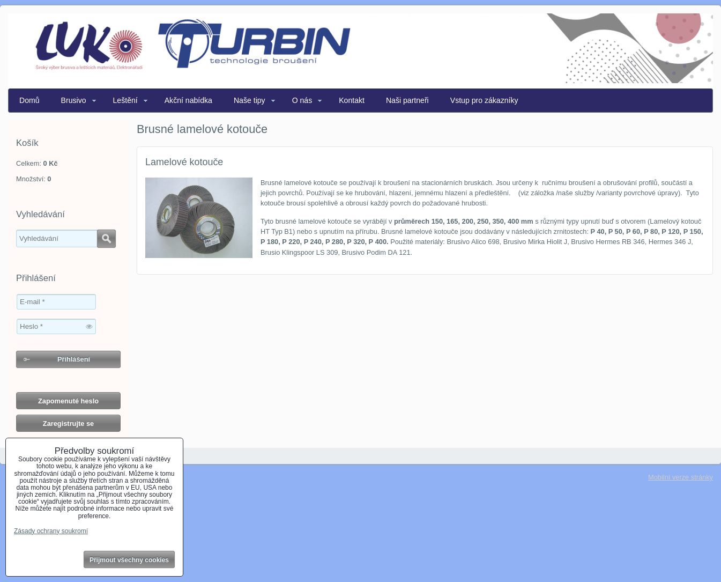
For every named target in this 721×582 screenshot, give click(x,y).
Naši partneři (407, 100)
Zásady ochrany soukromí (51, 531)
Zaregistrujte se (68, 423)
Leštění (125, 100)
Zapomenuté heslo (68, 401)
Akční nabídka (188, 100)
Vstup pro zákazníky (484, 100)
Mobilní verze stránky (680, 477)
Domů (29, 100)
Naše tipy (249, 100)
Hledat (106, 239)
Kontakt (352, 100)
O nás (302, 100)
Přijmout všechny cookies (129, 560)
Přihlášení (73, 359)
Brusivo (73, 100)
